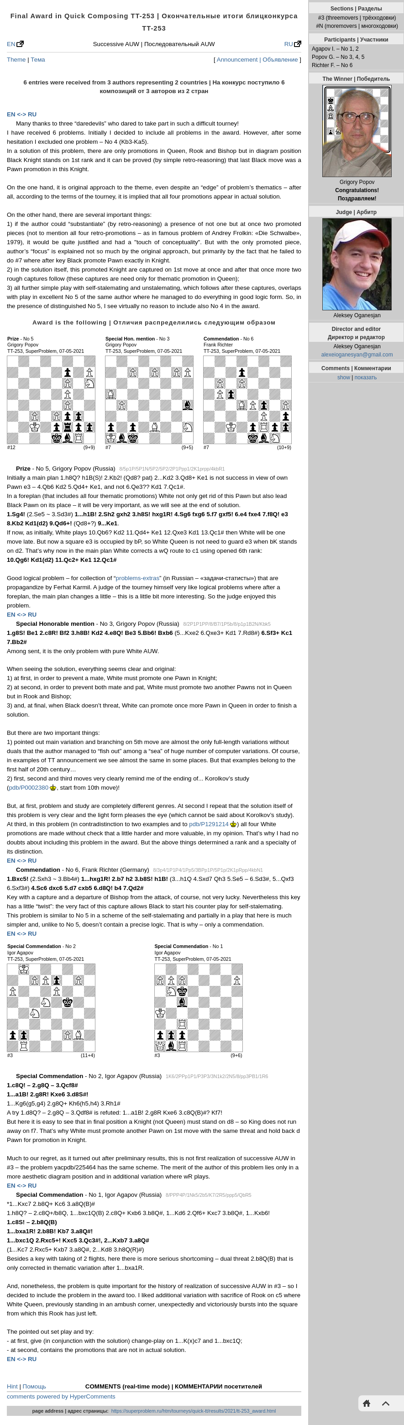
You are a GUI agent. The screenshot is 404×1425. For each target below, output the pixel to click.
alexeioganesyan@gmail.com (357, 354)
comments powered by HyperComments (61, 1396)
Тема (38, 59)
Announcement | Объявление (257, 59)
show (343, 377)
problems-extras (138, 578)
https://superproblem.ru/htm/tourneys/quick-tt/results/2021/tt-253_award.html (193, 1411)
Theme (16, 59)
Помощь (34, 1386)
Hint (12, 1386)
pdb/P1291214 (209, 824)
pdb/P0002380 (28, 787)
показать (366, 377)
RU (288, 44)
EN (11, 44)
